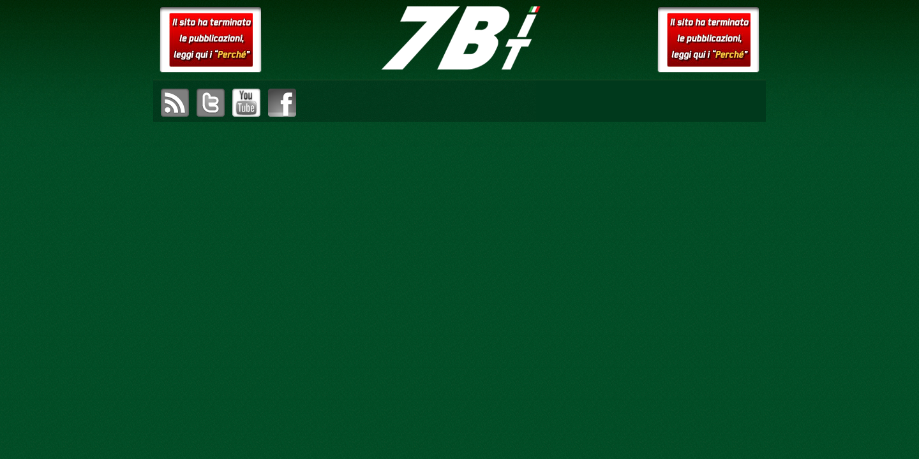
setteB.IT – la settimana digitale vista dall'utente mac (459, 38)
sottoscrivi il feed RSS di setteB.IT (175, 103)
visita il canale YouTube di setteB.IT (246, 103)
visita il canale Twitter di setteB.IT (211, 103)
